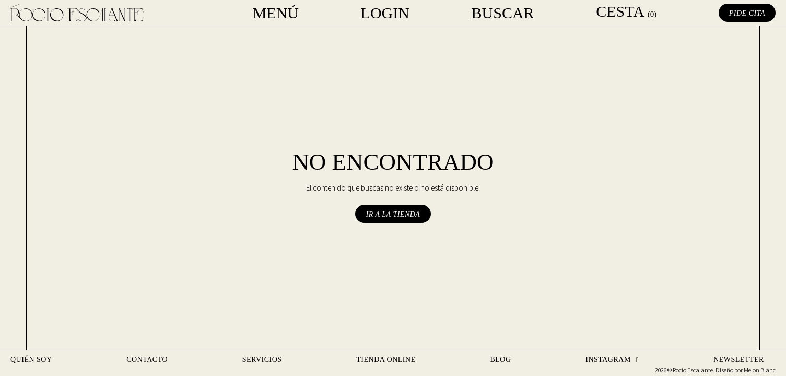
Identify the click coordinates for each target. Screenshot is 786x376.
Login (385, 13)
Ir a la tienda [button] (393, 214)
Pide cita (747, 13)
